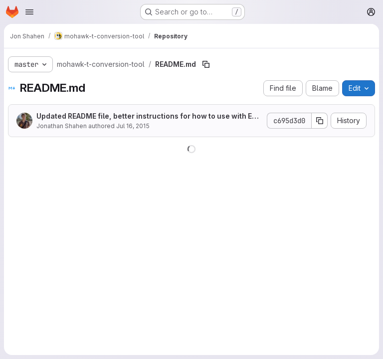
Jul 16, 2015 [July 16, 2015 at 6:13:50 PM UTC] (133, 126)
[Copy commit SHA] (320, 121)
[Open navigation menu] (29, 12)
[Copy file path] (206, 64)
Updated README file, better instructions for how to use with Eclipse (148, 116)
